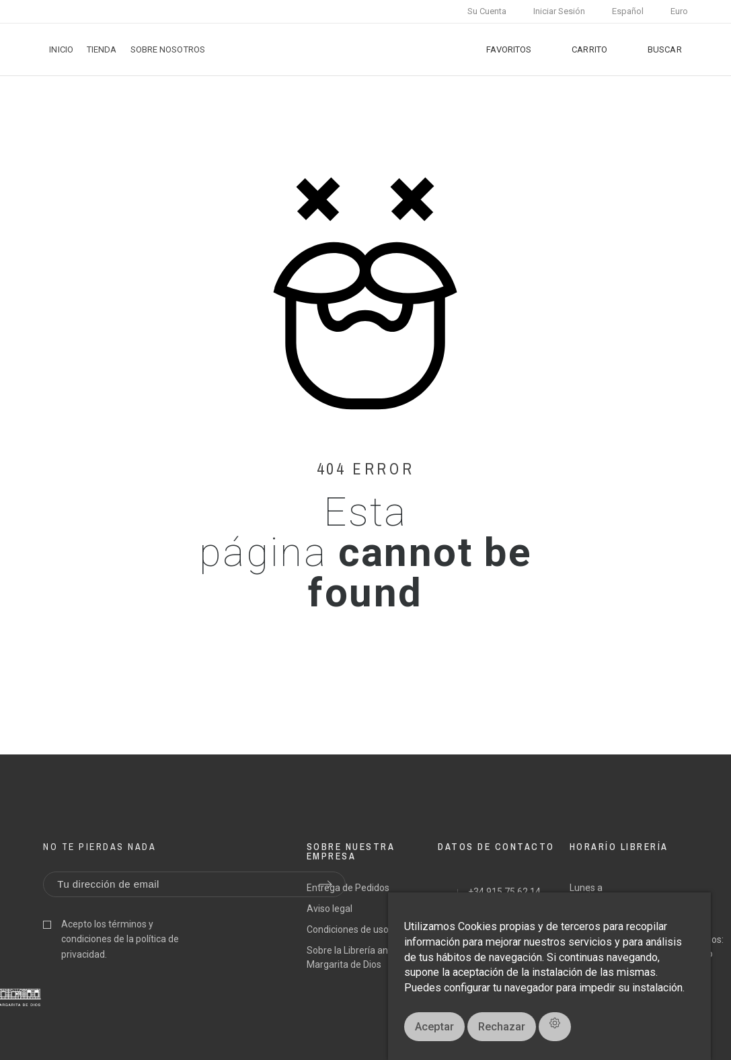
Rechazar (501, 1026)
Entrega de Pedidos (348, 887)
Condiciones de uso (348, 929)
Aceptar (434, 1026)
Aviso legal (329, 908)
